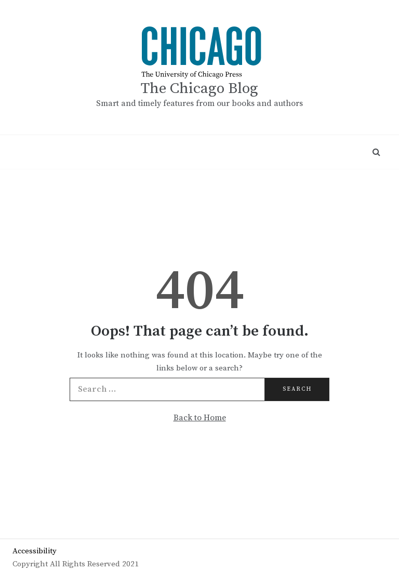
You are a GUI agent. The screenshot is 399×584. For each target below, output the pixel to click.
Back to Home (200, 418)
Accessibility (34, 551)
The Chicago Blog (199, 88)
